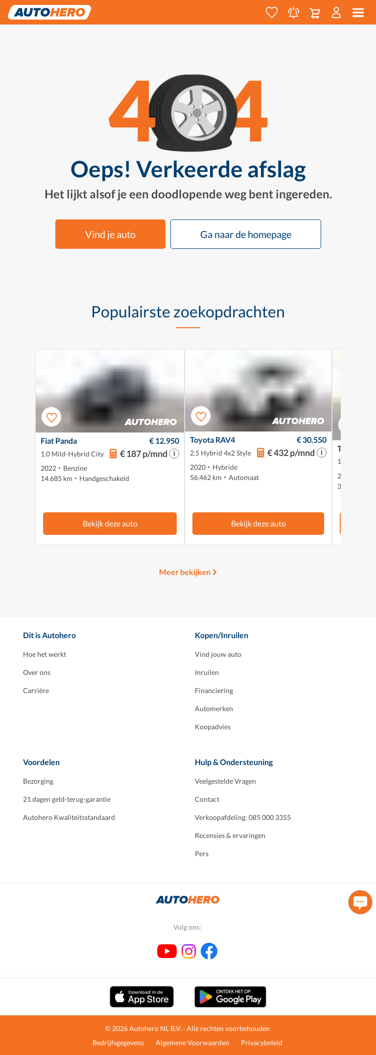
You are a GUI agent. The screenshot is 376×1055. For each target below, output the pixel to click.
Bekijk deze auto (110, 523)
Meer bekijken (185, 571)
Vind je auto (110, 234)
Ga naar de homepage (245, 234)
